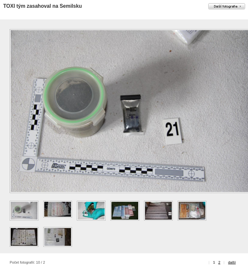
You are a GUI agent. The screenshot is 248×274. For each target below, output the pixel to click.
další (232, 262)
